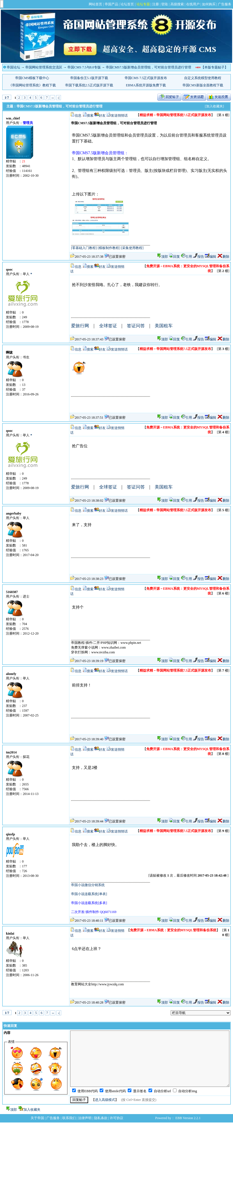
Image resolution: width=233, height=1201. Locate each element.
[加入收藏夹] (214, 106)
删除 (223, 257)
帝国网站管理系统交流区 (43, 67)
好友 (102, 115)
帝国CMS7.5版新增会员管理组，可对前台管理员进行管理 (148, 67)
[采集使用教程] (132, 248)
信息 (78, 115)
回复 (174, 257)
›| (58, 98)
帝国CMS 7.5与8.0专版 (83, 67)
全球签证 (108, 325)
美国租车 (164, 325)
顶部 (164, 257)
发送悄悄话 (119, 115)
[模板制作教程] (109, 248)
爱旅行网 (80, 325)
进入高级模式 (105, 1100)
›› (52, 98)
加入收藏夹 (32, 1110)
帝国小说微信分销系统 (88, 885)
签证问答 (136, 325)
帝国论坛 (13, 67)
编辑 (210, 257)
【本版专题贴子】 (214, 67)
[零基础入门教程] (84, 248)
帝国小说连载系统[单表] (89, 894)
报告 (198, 257)
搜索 (90, 115)
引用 (186, 257)
